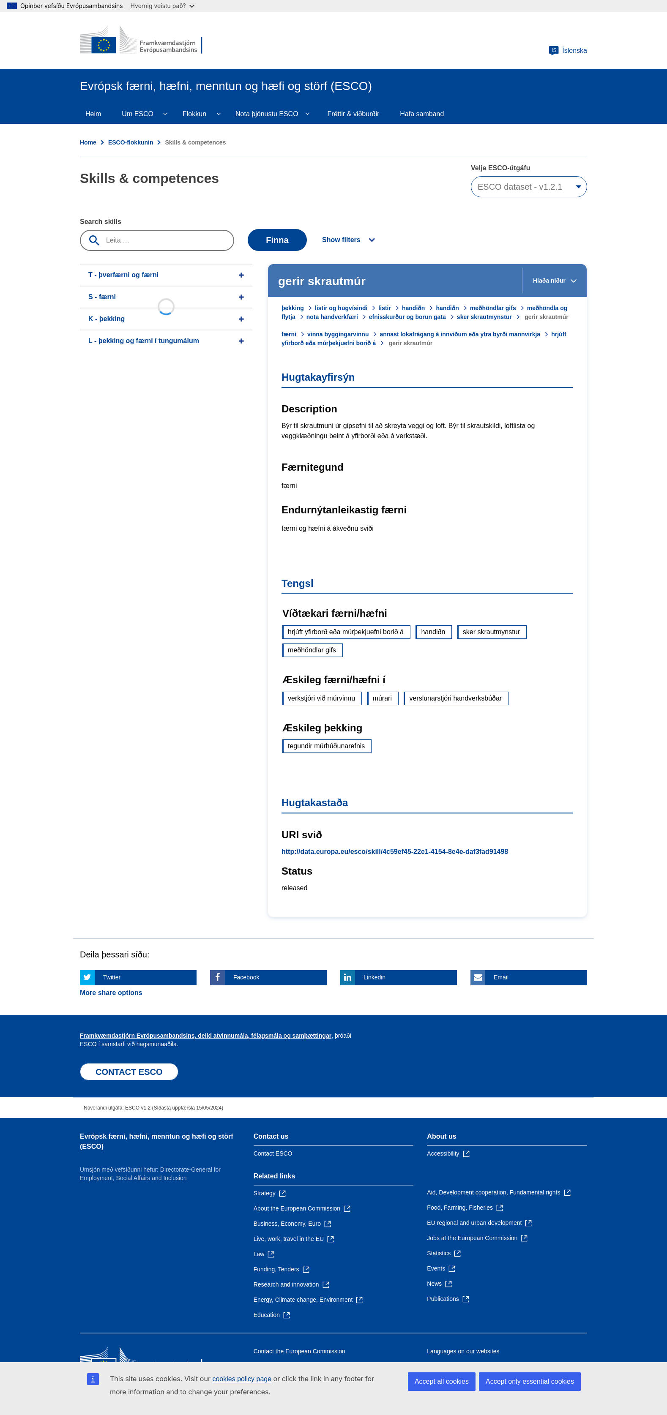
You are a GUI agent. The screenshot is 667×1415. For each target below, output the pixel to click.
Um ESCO (137, 113)
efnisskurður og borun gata (407, 317)
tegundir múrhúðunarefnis (326, 746)
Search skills (100, 221)
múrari (382, 698)
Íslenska (568, 51)
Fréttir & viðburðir (354, 113)
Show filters (341, 239)
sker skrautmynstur (484, 317)
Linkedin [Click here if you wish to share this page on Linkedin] (374, 977)
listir (384, 308)
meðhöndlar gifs (493, 308)
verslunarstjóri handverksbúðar (455, 698)
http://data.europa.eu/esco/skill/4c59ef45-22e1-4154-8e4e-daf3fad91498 (395, 851)
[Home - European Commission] (141, 40)
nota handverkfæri (332, 317)
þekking (293, 308)
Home (88, 142)
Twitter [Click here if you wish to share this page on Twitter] (111, 977)
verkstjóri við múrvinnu (321, 698)
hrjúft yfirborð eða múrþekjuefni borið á (346, 631)
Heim (93, 113)
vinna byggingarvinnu (338, 334)
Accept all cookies (442, 1381)
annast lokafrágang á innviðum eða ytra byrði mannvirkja (460, 334)
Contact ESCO (273, 1153)
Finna (277, 240)
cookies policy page (241, 1378)
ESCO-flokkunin (130, 142)
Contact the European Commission (299, 1351)
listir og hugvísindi (341, 308)
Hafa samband (422, 113)
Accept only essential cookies (530, 1381)
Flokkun (194, 113)
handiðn (413, 308)
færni (289, 334)
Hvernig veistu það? (162, 5)
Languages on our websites (463, 1351)
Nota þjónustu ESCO (266, 113)
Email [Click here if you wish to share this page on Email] (501, 977)
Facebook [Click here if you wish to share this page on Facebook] (246, 977)
